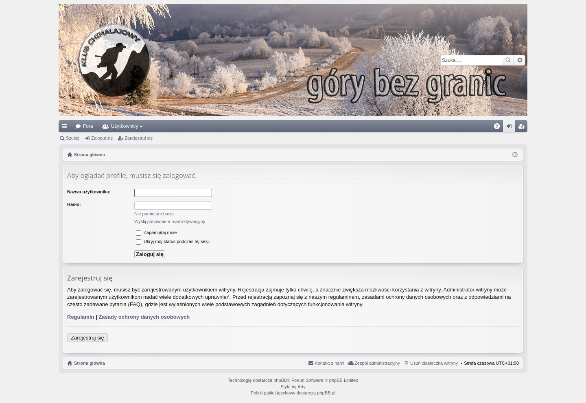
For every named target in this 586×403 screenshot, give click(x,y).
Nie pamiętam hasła (154, 213)
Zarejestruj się (139, 138)
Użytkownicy (124, 126)
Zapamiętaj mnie (156, 232)
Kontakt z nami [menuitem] (329, 363)
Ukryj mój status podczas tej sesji (173, 241)
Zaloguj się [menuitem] (511, 127)
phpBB (280, 380)
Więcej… (66, 127)
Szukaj (508, 60)
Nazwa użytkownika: (88, 191)
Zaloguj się (102, 138)
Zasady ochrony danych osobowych (144, 317)
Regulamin (80, 317)
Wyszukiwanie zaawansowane (519, 60)
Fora (88, 126)
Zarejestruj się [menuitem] (522, 127)
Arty (301, 386)
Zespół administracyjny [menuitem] (377, 363)
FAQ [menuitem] (499, 127)
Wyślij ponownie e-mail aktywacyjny (169, 221)
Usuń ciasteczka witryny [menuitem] (434, 363)
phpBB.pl (326, 392)
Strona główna (89, 363)
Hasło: (74, 204)
